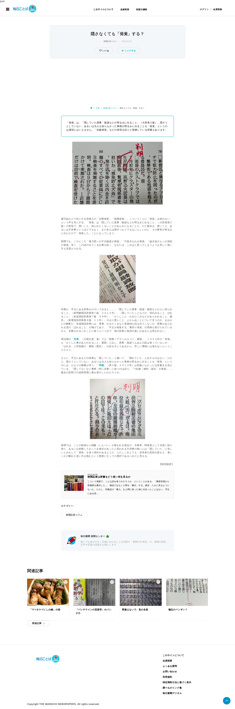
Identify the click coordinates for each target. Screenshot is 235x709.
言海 (76, 339)
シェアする (129, 50)
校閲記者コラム (110, 41)
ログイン (204, 9)
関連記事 (37, 623)
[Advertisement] (117, 82)
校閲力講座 (141, 9)
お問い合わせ (170, 671)
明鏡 (101, 365)
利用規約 (167, 677)
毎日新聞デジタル (172, 693)
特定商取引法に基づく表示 (177, 682)
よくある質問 (170, 666)
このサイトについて (103, 9)
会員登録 (217, 9)
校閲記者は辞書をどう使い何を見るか (109, 477)
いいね (105, 50)
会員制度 (124, 9)
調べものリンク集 (172, 687)
